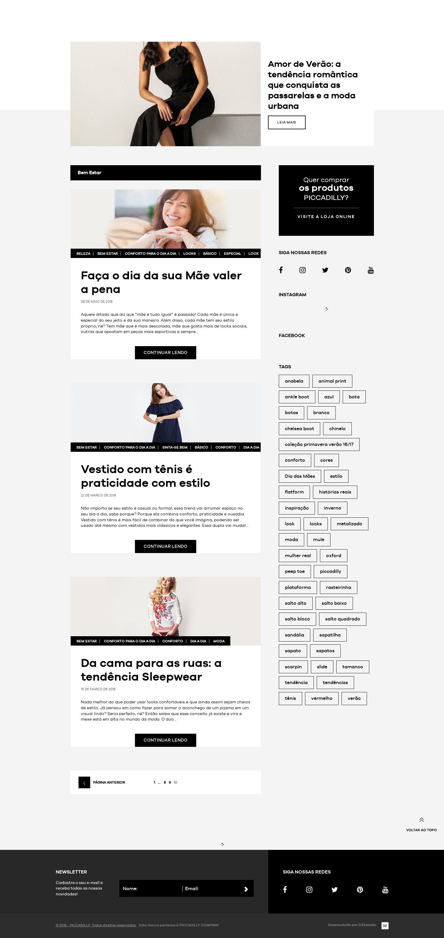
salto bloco (297, 619)
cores (326, 460)
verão (354, 698)
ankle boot (297, 397)
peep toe (295, 571)
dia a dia (251, 447)
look (253, 253)
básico (210, 253)
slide (322, 666)
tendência (296, 682)
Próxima (393, 94)
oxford (333, 555)
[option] (222, 94)
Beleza (83, 253)
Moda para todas (224, 20)
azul (329, 397)
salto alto (296, 603)
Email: (192, 888)
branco (321, 412)
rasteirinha (338, 587)
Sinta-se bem (268, 20)
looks (189, 253)
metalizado (349, 523)
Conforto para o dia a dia (150, 253)
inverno (332, 508)
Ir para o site (308, 20)
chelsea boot (299, 428)
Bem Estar (107, 253)
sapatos (325, 650)
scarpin (293, 666)
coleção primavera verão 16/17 (319, 444)
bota (354, 397)
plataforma (298, 587)
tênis (290, 698)
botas (291, 412)
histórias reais (335, 492)
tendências (335, 682)
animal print (332, 381)
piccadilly (330, 571)
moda (218, 641)
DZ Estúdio (385, 925)
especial (232, 253)
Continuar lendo (165, 352)
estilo (336, 476)
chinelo (337, 428)
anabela (294, 381)
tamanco (352, 666)
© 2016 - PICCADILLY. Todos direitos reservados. (96, 925)
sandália (294, 635)
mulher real (298, 555)
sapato (293, 650)
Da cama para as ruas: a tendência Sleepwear (151, 669)
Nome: (130, 888)
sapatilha (330, 635)
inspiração (297, 508)
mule (318, 539)
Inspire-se (183, 20)
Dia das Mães (300, 476)
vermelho (321, 698)
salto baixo (334, 603)
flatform (294, 492)
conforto (225, 447)
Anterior (51, 94)
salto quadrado (342, 619)
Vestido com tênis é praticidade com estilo (145, 475)
